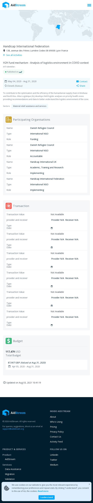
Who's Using (56, 421)
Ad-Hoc (8, 484)
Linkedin (54, 454)
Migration (10, 474)
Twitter (53, 459)
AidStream (10, 459)
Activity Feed (56, 441)
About (53, 416)
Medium (54, 464)
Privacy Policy (57, 431)
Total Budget (13, 355)
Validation (10, 479)
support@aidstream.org (13, 429)
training (9, 488)
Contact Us (55, 436)
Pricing (53, 426)
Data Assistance (13, 469)
